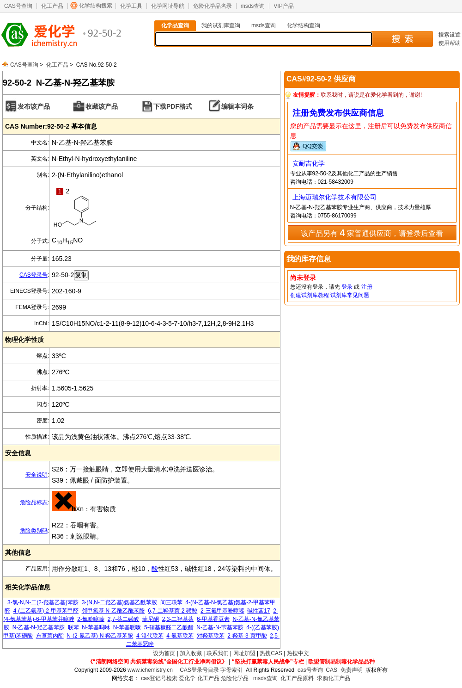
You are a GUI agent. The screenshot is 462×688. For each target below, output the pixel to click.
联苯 (73, 627)
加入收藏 (191, 653)
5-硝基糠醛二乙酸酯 (169, 627)
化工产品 (52, 6)
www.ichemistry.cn (150, 670)
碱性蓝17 (258, 610)
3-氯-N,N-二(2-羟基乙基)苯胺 (43, 602)
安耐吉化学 (308, 163)
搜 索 (402, 39)
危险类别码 (34, 530)
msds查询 (253, 6)
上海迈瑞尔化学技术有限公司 (334, 197)
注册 (366, 287)
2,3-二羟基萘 (178, 619)
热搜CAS (271, 653)
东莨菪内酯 (50, 635)
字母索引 (231, 670)
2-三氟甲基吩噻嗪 (222, 610)
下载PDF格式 (172, 106)
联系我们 (218, 653)
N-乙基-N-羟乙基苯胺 (38, 627)
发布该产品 (34, 106)
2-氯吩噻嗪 (90, 619)
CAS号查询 (18, 6)
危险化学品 (235, 678)
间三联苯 (171, 602)
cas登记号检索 (159, 678)
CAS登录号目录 (199, 670)
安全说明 (36, 474)
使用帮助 (449, 43)
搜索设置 (449, 34)
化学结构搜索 (95, 5)
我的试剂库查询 (220, 25)
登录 (347, 287)
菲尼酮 (150, 619)
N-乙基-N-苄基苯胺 (219, 627)
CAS (331, 670)
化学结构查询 (303, 25)
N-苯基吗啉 (96, 627)
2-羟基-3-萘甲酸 (247, 635)
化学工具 (131, 6)
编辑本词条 (237, 106)
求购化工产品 (333, 678)
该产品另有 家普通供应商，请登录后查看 (372, 233)
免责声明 (351, 670)
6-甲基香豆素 (213, 619)
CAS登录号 (33, 275)
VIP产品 (283, 6)
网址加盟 (244, 653)
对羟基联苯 (211, 635)
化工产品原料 (297, 678)
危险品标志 (34, 502)
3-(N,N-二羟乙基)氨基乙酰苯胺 (119, 602)
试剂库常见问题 (349, 295)
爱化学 (187, 678)
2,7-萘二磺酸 (124, 619)
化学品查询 (175, 25)
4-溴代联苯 (150, 635)
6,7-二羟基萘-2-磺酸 (172, 610)
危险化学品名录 (212, 6)
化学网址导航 (167, 6)
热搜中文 (298, 653)
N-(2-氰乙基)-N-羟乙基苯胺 (100, 635)
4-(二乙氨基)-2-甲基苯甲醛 (46, 610)
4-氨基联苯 (180, 635)
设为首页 (164, 653)
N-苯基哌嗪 (127, 627)
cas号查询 (310, 670)
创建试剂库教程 (309, 295)
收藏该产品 (101, 106)
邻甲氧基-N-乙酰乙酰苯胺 (113, 610)
